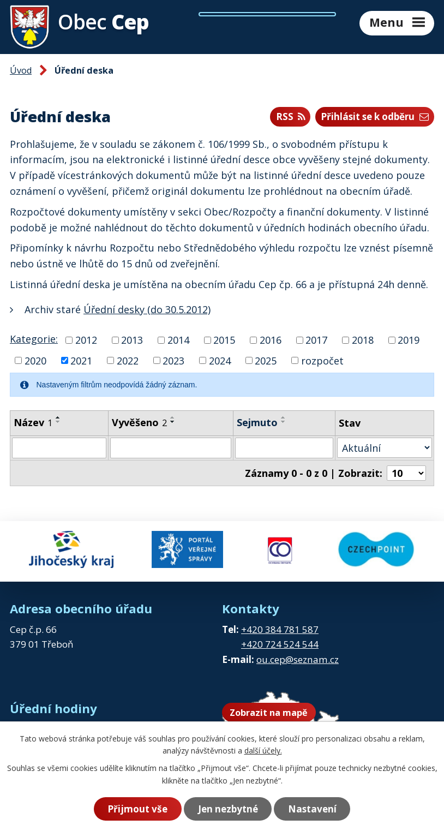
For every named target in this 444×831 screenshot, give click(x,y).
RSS (290, 116)
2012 (86, 339)
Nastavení (312, 809)
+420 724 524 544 (280, 644)
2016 (270, 339)
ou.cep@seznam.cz (297, 659)
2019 (408, 339)
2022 (128, 360)
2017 (316, 339)
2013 (132, 339)
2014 (178, 339)
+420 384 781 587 (280, 629)
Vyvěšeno (139, 422)
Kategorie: (34, 338)
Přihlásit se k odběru (375, 116)
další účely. (263, 750)
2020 (35, 360)
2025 (266, 360)
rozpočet (322, 360)
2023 (173, 360)
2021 (81, 360)
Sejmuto (257, 422)
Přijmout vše (137, 809)
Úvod (21, 70)
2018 (363, 339)
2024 (220, 360)
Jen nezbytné (228, 809)
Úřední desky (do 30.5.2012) (147, 309)
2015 (224, 339)
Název (33, 422)
